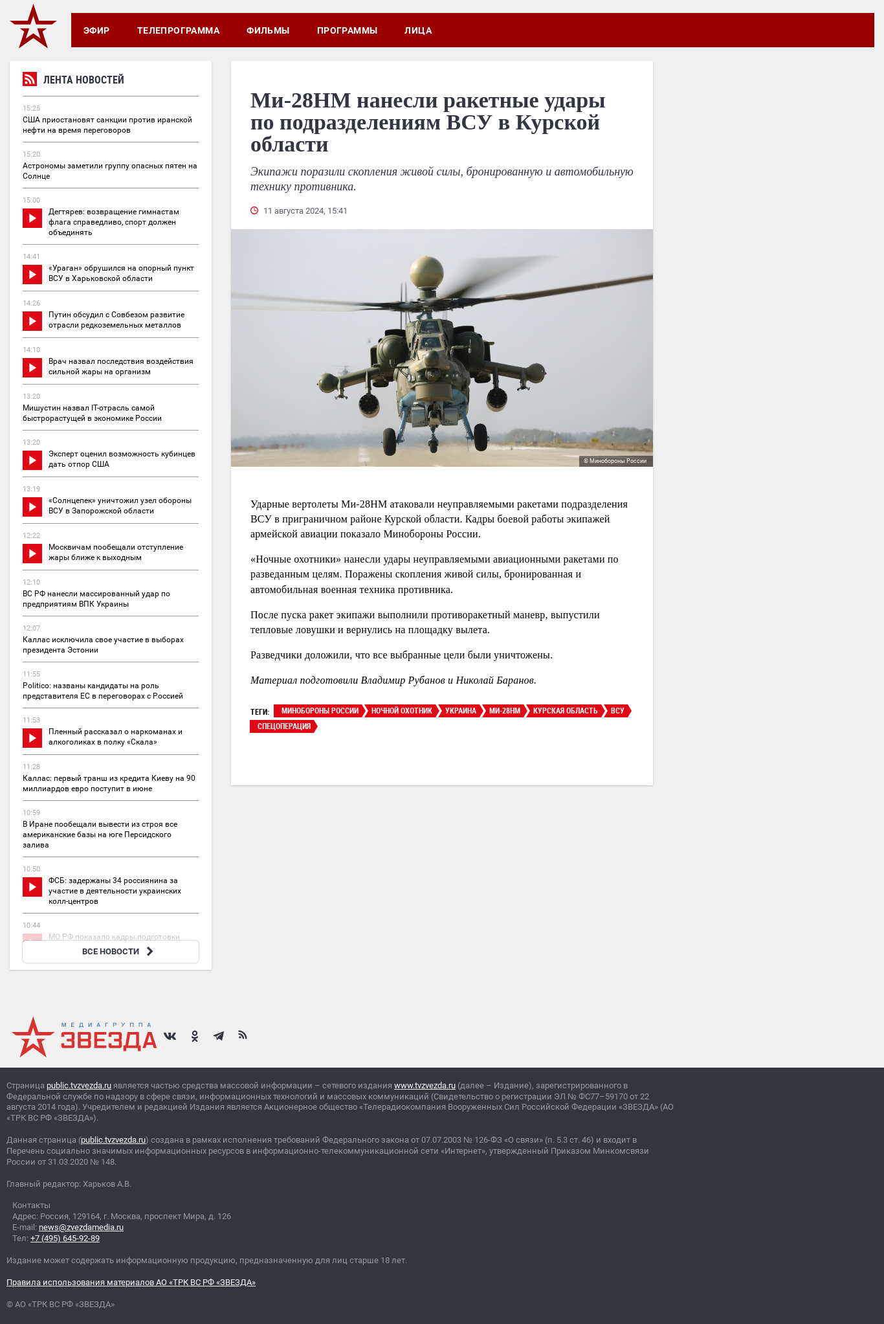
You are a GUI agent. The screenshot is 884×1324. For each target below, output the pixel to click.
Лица (418, 30)
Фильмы (268, 30)
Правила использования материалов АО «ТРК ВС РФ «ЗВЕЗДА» (131, 1282)
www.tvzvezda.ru (425, 1085)
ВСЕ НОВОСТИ (119, 951)
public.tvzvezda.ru (79, 1085)
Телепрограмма (178, 30)
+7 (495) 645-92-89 (65, 1238)
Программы (347, 30)
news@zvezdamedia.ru (81, 1227)
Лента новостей (73, 81)
